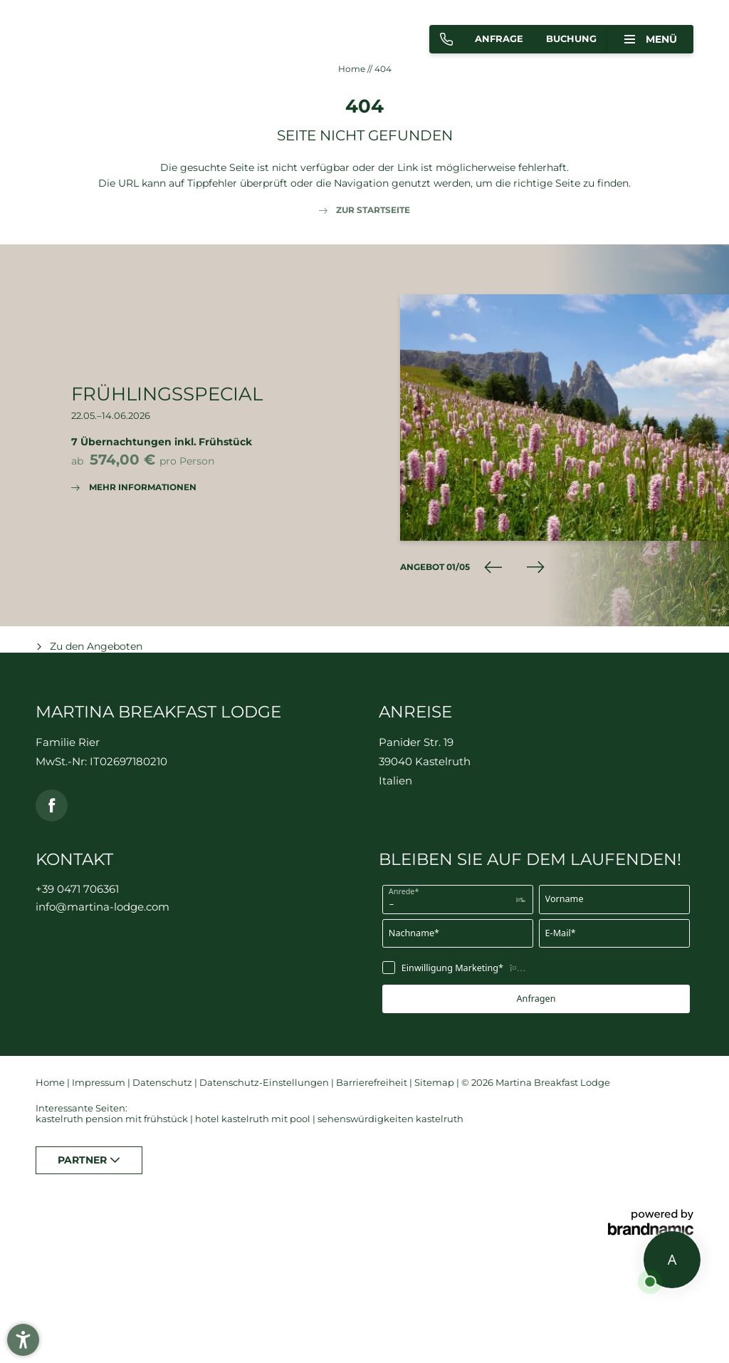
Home (352, 68)
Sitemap (435, 1082)
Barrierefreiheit (372, 1082)
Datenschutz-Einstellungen (265, 1082)
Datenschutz (163, 1082)
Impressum (99, 1082)
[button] (23, 1340)
